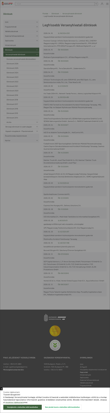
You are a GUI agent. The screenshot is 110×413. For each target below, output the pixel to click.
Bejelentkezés (102, 3)
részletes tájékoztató (14, 402)
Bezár (1, 389)
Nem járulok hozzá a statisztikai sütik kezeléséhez (62, 407)
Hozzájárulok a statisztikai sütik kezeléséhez (22, 407)
